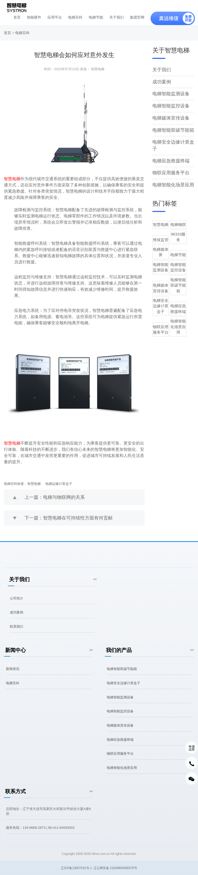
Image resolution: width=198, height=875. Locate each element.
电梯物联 (184, 224)
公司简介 (16, 598)
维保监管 (162, 234)
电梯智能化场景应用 (173, 184)
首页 (17, 17)
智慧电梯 (34, 484)
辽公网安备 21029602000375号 (115, 868)
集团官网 (137, 17)
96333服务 (184, 234)
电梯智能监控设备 (170, 105)
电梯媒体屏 (162, 244)
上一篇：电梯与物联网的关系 (54, 497)
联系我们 (16, 626)
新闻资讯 (12, 669)
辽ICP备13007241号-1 (76, 868)
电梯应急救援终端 (170, 160)
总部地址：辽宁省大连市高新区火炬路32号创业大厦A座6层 (48, 811)
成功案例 (161, 81)
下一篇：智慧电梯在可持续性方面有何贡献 (68, 518)
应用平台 (54, 17)
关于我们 (116, 17)
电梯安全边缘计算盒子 (162, 286)
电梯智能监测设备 (170, 93)
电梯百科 (75, 17)
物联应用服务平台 (170, 172)
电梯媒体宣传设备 (170, 118)
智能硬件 (34, 17)
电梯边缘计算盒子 (58, 484)
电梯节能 (96, 17)
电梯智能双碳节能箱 (173, 130)
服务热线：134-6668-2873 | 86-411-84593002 (40, 828)
